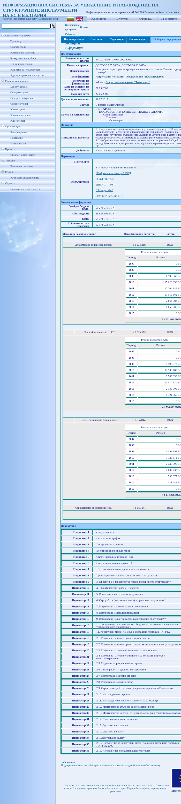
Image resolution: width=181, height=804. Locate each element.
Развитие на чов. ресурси (25, 69)
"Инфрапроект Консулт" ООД (113, 173)
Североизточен (19, 103)
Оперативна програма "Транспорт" (127, 82)
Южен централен (20, 115)
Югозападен (17, 109)
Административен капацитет (27, 75)
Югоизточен (17, 120)
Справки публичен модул (25, 189)
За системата (169, 18)
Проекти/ (33, 18)
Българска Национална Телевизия (116, 167)
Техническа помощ (21, 64)
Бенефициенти (18, 132)
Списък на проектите (22, 154)
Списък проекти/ (49, 18)
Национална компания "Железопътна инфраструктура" (131, 76)
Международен (19, 86)
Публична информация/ (14, 18)
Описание (96, 39)
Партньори (16, 137)
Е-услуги (122, 18)
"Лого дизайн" (104, 190)
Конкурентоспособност (24, 58)
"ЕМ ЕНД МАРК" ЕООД (110, 196)
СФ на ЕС (145, 18)
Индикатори (137, 39)
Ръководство (99, 18)
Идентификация (74, 39)
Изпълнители (18, 143)
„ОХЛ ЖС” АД (105, 178)
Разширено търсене (21, 166)
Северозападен (19, 92)
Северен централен (21, 98)
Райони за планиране (17, 81)
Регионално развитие (22, 52)
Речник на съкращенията (24, 177)
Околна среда (18, 46)
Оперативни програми (18, 35)
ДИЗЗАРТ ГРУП (106, 184)
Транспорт (16, 41)
